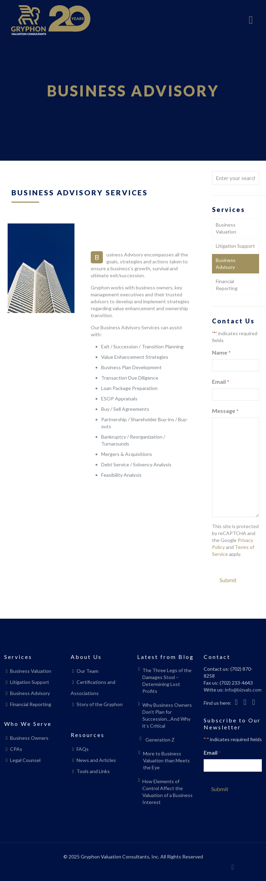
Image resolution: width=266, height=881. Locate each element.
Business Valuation (226, 228)
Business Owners (29, 738)
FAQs (83, 749)
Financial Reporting (227, 284)
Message (225, 411)
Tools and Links (93, 771)
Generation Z (160, 740)
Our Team (87, 671)
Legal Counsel (25, 760)
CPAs (16, 749)
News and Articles (96, 760)
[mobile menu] (251, 20)
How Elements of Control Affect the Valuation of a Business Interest (167, 791)
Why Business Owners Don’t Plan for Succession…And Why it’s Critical (167, 715)
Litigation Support (235, 246)
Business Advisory (226, 263)
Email (220, 382)
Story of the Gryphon (100, 704)
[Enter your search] (235, 178)
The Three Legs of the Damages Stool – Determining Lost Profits (167, 680)
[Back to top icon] (232, 866)
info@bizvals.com (243, 690)
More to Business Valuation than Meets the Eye (166, 760)
